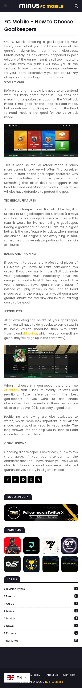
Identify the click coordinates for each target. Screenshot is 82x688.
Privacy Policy (31, 675)
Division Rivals (42, 589)
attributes (11, 390)
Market (42, 618)
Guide (42, 604)
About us (52, 675)
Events (42, 596)
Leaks (42, 611)
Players (42, 633)
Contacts (69, 675)
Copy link (38, 479)
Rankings (42, 641)
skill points (30, 333)
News (42, 626)
